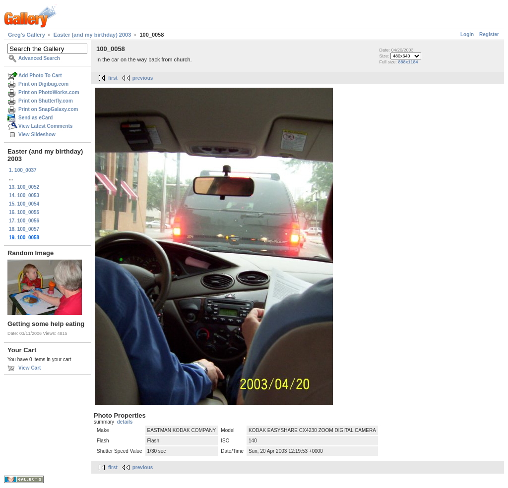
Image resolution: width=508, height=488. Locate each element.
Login (467, 34)
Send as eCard (35, 117)
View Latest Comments (45, 126)
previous (142, 78)
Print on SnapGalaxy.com (48, 109)
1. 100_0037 (23, 170)
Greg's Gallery (26, 35)
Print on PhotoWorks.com (48, 92)
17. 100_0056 (24, 220)
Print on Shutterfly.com (45, 101)
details (125, 422)
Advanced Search (39, 58)
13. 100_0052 (24, 187)
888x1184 (408, 61)
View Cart (29, 368)
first (113, 78)
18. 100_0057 (24, 229)
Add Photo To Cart (40, 75)
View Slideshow (37, 134)
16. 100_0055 (24, 212)
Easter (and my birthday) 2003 (92, 35)
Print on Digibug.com (43, 84)
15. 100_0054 (24, 204)
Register (489, 34)
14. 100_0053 (24, 195)
